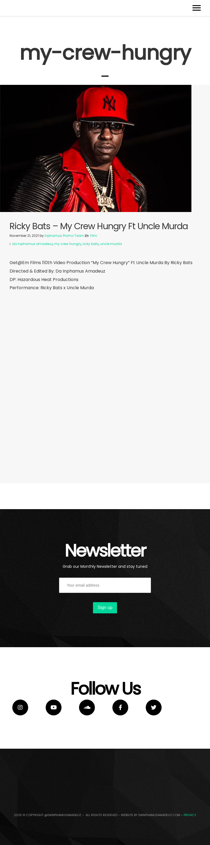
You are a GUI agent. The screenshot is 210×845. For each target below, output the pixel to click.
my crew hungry (67, 302)
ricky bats (91, 302)
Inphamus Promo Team (64, 294)
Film (93, 294)
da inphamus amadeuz (32, 302)
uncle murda (111, 302)
